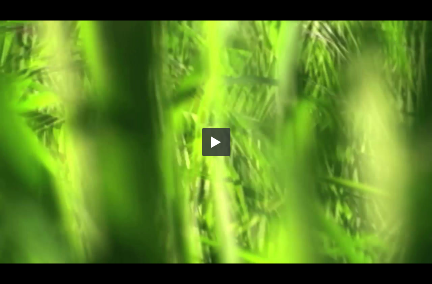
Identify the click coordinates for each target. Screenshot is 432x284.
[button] (216, 142)
